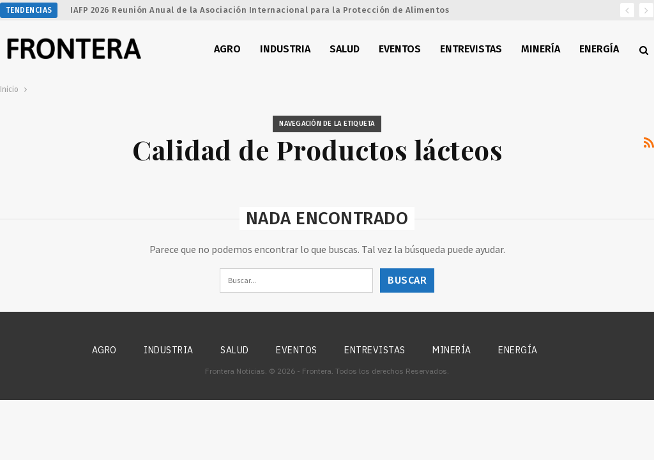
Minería (540, 49)
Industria (285, 49)
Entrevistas (471, 49)
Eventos (400, 49)
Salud (345, 49)
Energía (599, 49)
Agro (227, 49)
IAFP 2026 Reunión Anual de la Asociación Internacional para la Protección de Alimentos (259, 10)
